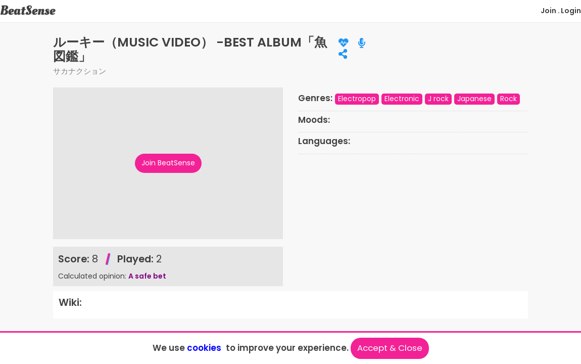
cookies (204, 348)
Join (548, 11)
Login (571, 11)
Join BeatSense (168, 163)
